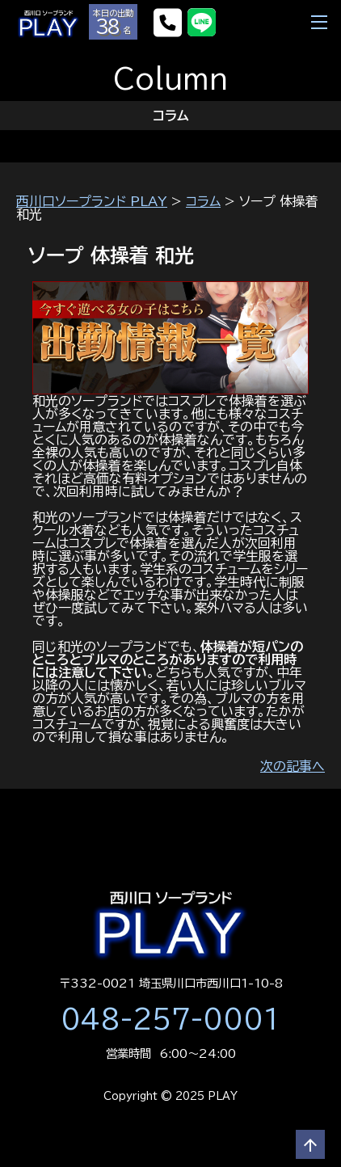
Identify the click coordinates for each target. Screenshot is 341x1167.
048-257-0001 (170, 1019)
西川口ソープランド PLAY (91, 201)
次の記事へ (292, 766)
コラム (203, 201)
